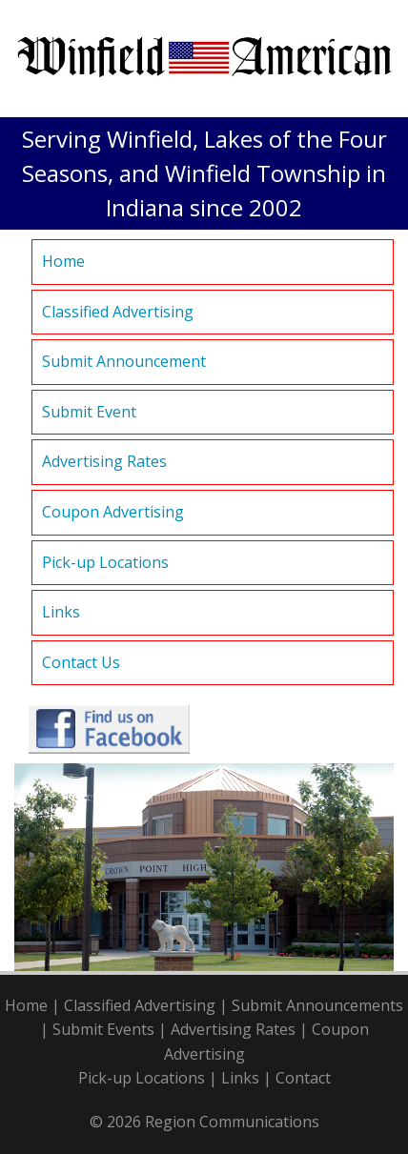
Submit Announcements (317, 1005)
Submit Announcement (124, 361)
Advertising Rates (104, 461)
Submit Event (89, 411)
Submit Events (103, 1029)
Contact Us (81, 662)
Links (61, 611)
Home (63, 261)
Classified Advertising (118, 311)
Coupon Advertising (113, 511)
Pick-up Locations (105, 562)
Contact (303, 1077)
